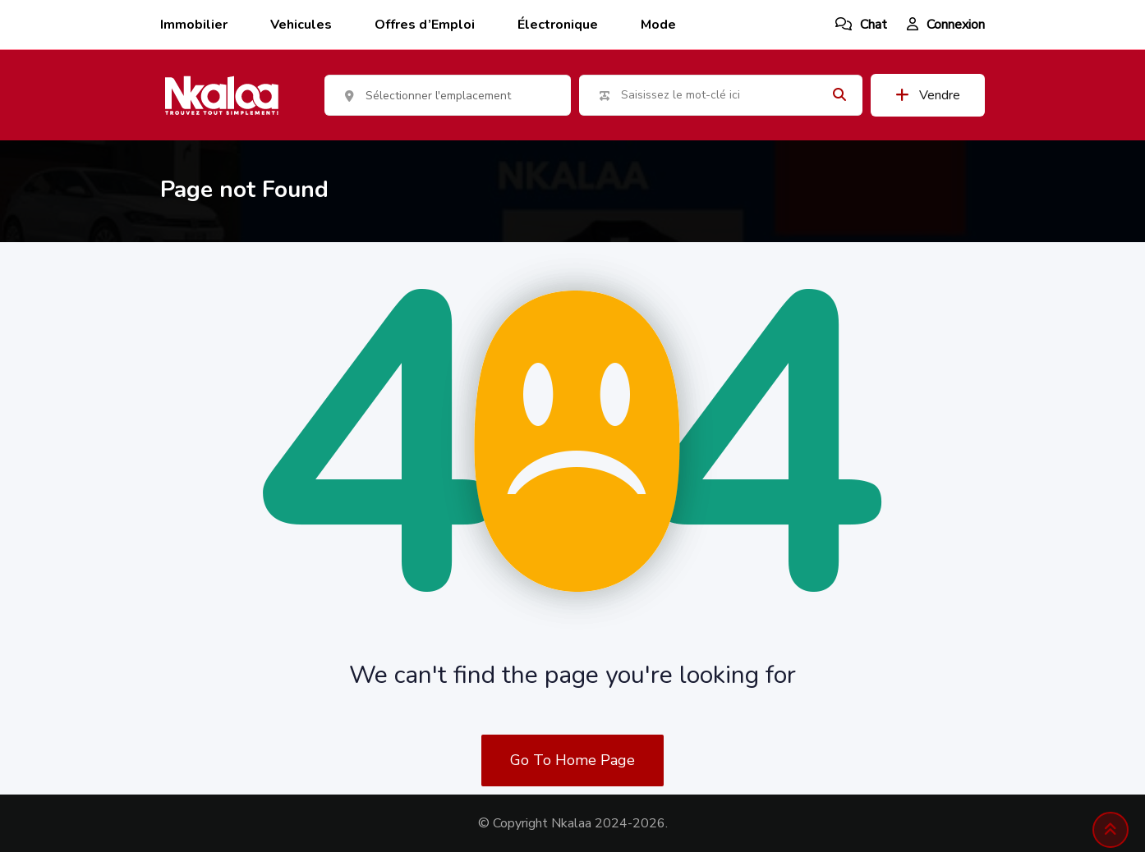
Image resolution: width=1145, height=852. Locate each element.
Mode (658, 25)
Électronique (557, 25)
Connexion (946, 24)
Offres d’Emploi (425, 25)
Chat (861, 24)
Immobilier (194, 25)
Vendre (927, 95)
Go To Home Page (572, 760)
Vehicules (301, 25)
